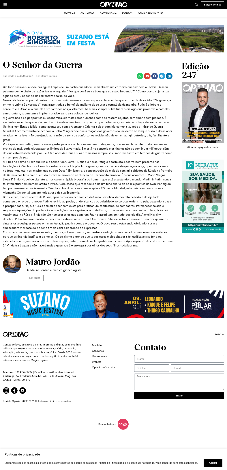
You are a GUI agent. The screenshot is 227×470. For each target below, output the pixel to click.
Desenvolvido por (107, 424)
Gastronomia (108, 13)
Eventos (127, 13)
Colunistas (87, 13)
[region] (113, 459)
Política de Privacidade (111, 462)
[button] (140, 76)
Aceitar (213, 462)
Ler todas (34, 277)
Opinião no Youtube (150, 13)
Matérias (69, 13)
